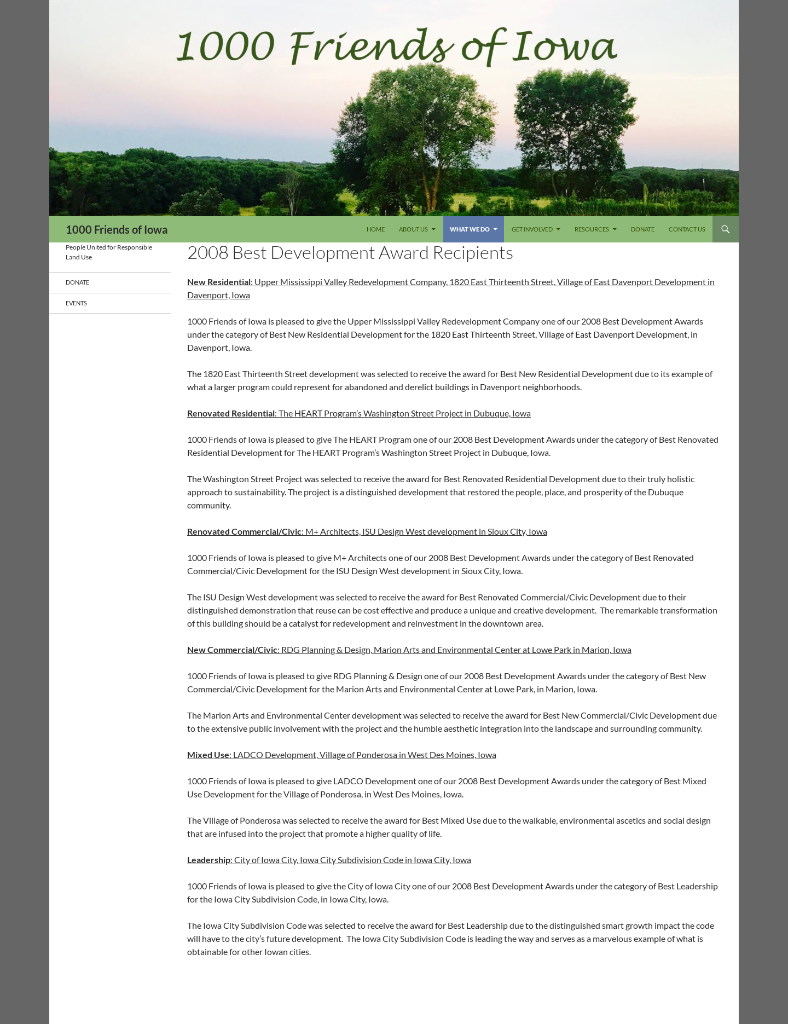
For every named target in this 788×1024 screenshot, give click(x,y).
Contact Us (687, 229)
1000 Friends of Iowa (116, 229)
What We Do (470, 229)
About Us (413, 229)
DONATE (642, 229)
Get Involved (532, 229)
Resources (592, 229)
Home (376, 229)
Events (76, 302)
